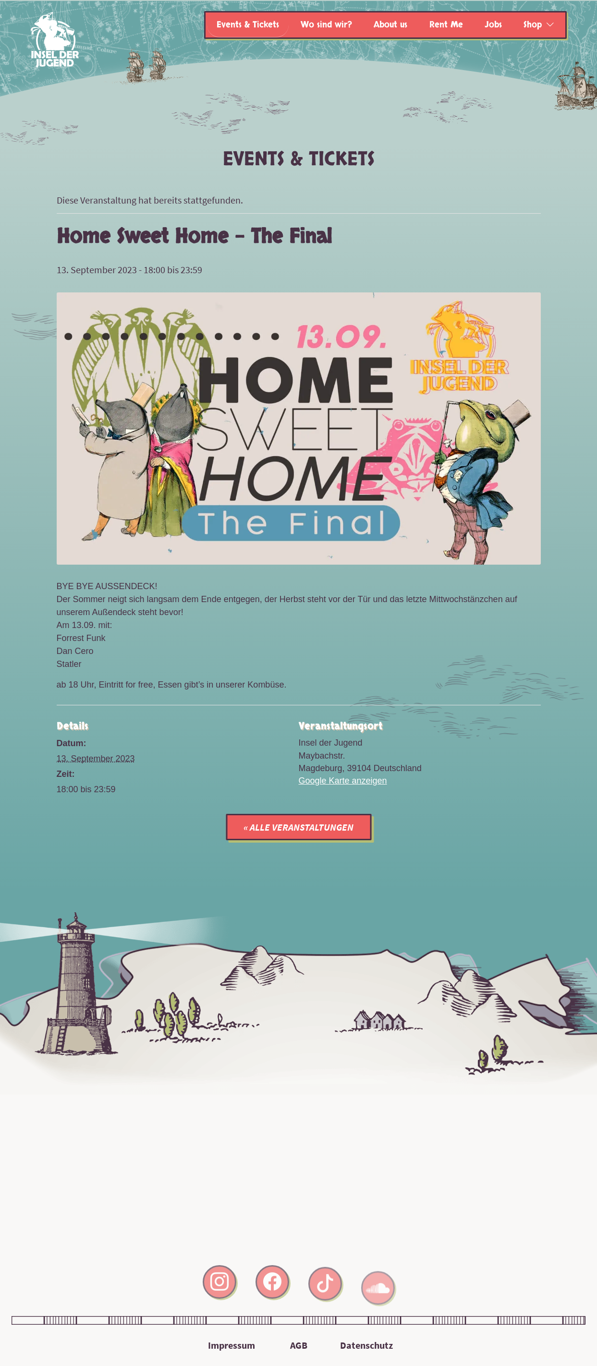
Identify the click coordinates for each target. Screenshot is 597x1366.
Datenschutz (366, 1345)
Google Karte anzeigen (343, 781)
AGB (298, 1345)
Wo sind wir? (326, 25)
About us (390, 25)
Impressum (231, 1345)
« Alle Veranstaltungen (298, 827)
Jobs (493, 25)
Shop (533, 25)
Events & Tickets (248, 25)
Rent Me (446, 25)
